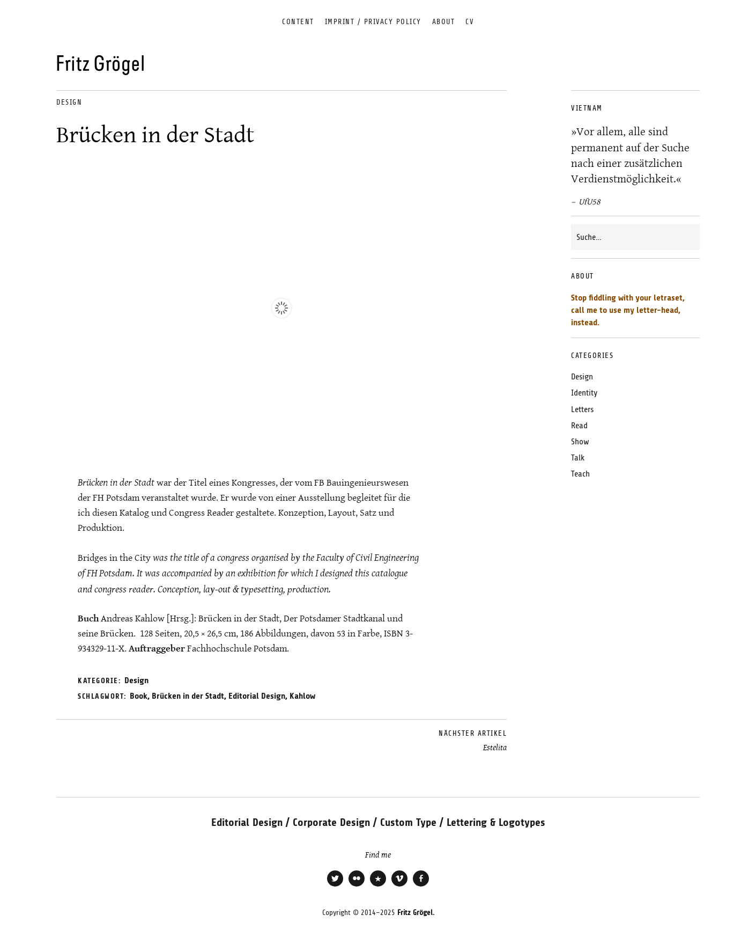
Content (298, 22)
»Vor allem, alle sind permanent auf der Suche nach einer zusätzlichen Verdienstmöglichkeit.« (630, 155)
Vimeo (399, 885)
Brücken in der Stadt (188, 696)
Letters (582, 409)
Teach (580, 474)
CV (469, 22)
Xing (378, 885)
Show (580, 441)
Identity (584, 393)
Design (69, 102)
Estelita (473, 740)
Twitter (335, 885)
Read (579, 425)
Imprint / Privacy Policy (373, 22)
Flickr (357, 885)
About (443, 22)
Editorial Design (256, 696)
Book (138, 696)
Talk (577, 458)
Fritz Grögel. (415, 913)
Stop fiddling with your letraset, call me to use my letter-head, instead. (628, 310)
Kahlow (302, 696)
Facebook (421, 885)
